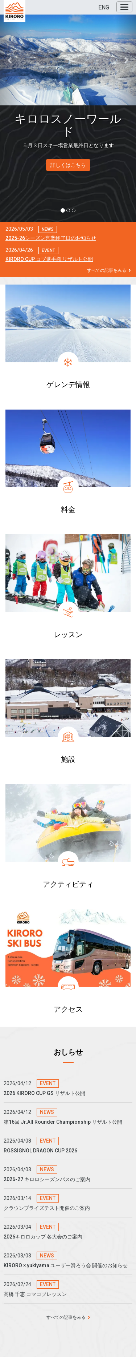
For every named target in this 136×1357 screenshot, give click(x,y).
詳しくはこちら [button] (68, 165)
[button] (10, 60)
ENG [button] (103, 7)
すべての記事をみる (109, 270)
